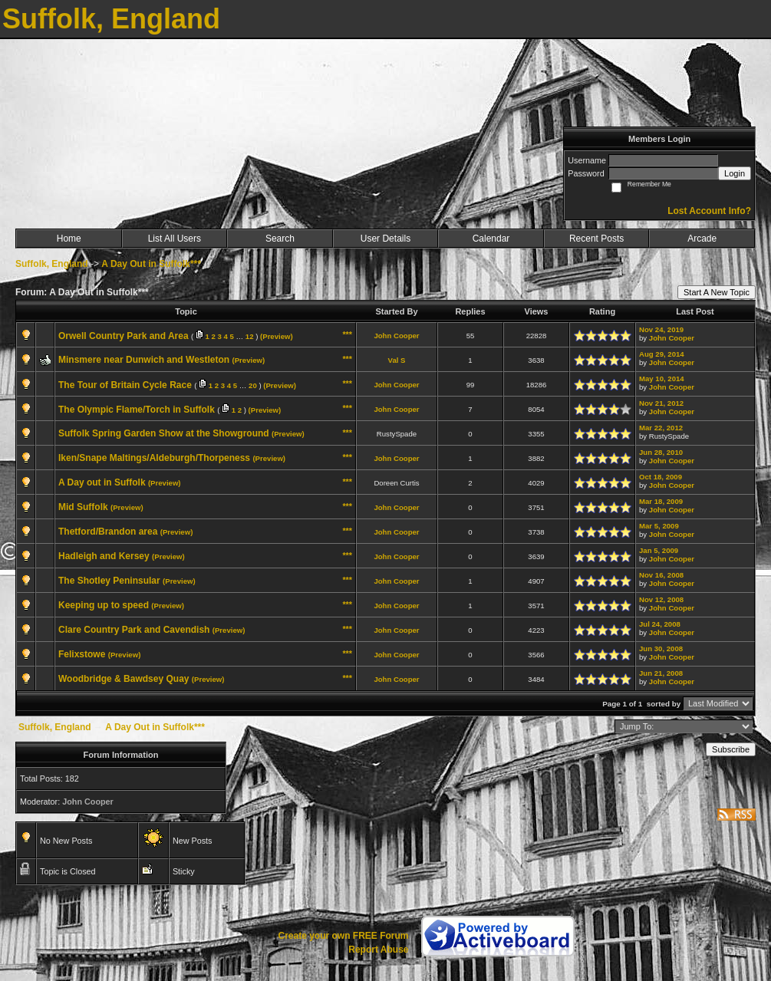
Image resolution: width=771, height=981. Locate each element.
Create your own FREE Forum (343, 935)
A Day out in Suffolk (102, 482)
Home (69, 238)
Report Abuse (378, 949)
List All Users (174, 238)
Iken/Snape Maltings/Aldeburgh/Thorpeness (154, 458)
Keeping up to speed (103, 605)
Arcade (702, 238)
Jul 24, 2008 (659, 624)
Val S (397, 360)
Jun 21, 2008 (661, 673)
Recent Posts (596, 238)
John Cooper (396, 335)
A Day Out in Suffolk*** (151, 263)
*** (347, 334)
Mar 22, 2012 (661, 427)
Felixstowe (81, 654)
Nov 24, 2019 (661, 329)
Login (734, 173)
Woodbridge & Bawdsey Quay (123, 678)
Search (280, 238)
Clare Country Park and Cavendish (133, 629)
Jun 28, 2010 (661, 452)
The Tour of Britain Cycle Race (125, 385)
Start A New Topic (717, 292)
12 (249, 336)
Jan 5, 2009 (658, 550)
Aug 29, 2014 (661, 354)
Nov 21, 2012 (661, 403)
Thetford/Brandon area (107, 531)
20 (253, 385)
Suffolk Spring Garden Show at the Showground (163, 433)
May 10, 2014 (661, 378)
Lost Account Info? (709, 211)
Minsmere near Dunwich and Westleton (143, 359)
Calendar (491, 238)
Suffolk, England (51, 263)
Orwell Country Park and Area (123, 336)
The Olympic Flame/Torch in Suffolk (136, 409)
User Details (385, 238)
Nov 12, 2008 (661, 599)
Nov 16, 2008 (661, 575)
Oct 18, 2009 (660, 476)
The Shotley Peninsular (109, 580)
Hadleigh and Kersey (104, 556)
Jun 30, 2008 (661, 648)
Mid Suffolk (83, 507)
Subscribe (731, 749)
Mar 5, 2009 (659, 526)
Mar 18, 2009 (661, 501)
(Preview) (276, 336)
